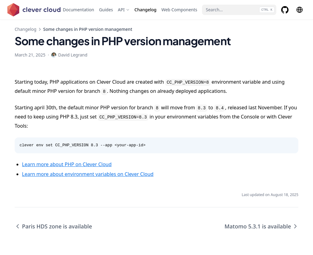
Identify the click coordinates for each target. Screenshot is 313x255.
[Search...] (239, 10)
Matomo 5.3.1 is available (261, 226)
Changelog (25, 29)
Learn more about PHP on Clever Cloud (67, 164)
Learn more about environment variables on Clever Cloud (87, 174)
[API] (124, 9)
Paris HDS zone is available (53, 226)
